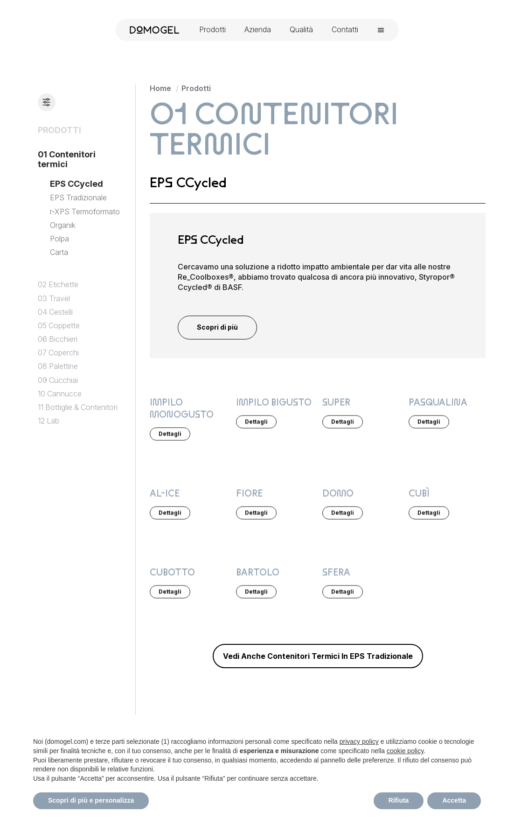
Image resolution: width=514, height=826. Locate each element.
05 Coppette (59, 325)
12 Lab (48, 421)
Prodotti (196, 88)
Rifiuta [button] (399, 800)
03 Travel (54, 298)
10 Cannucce (60, 393)
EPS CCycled (76, 184)
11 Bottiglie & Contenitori (78, 407)
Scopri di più (217, 327)
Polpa (59, 238)
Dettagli (170, 433)
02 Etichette (58, 284)
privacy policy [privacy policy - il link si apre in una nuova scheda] (359, 741)
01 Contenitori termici (67, 159)
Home (160, 88)
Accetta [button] (454, 800)
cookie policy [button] (405, 751)
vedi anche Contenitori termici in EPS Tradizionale (318, 656)
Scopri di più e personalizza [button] (91, 800)
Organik (63, 225)
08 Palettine (58, 366)
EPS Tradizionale (78, 197)
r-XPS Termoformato (85, 211)
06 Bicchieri (57, 339)
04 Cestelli (55, 312)
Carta (59, 252)
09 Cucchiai (58, 380)
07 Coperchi (58, 352)
